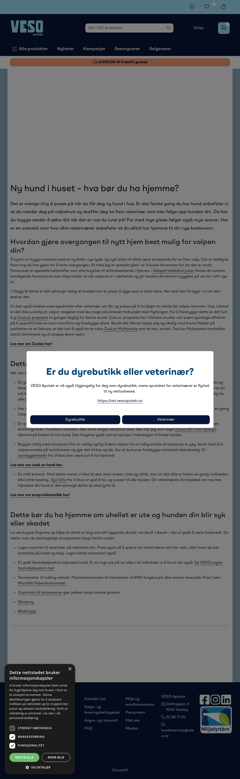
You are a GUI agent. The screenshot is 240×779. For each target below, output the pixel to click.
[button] (39, 767)
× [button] (69, 669)
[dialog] (40, 719)
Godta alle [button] (24, 757)
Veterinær (166, 420)
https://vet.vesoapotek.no (120, 401)
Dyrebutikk (75, 420)
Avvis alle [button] (56, 757)
